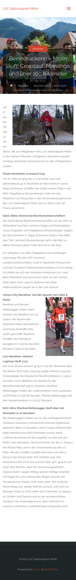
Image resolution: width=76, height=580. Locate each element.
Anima (36, 569)
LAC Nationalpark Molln (21, 8)
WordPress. (51, 569)
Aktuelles (38, 48)
